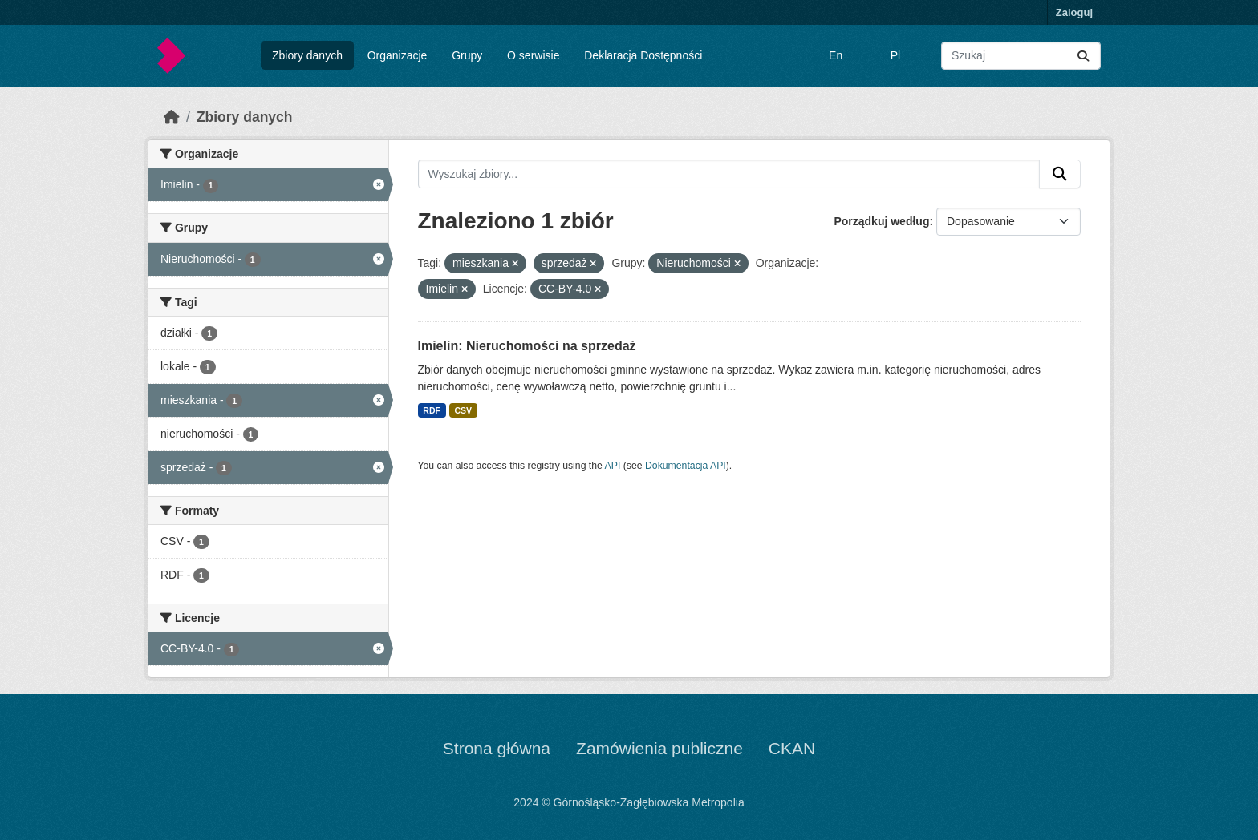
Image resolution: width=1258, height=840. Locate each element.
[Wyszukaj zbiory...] (1021, 56)
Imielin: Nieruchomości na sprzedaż (527, 346)
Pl (895, 55)
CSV (463, 410)
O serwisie (533, 55)
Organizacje (397, 55)
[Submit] (1083, 56)
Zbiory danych (307, 55)
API (613, 465)
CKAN (792, 748)
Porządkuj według (881, 221)
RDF (431, 410)
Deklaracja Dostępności (643, 55)
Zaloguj (1074, 12)
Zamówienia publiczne (659, 748)
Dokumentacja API (685, 465)
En (835, 55)
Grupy (467, 55)
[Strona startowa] (172, 117)
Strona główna (496, 748)
